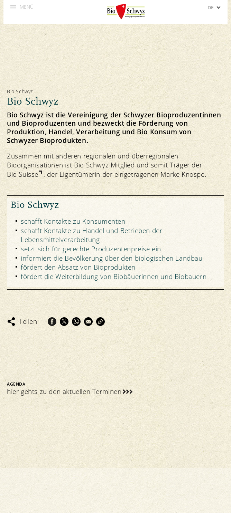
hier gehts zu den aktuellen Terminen (64, 391)
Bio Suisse (22, 174)
